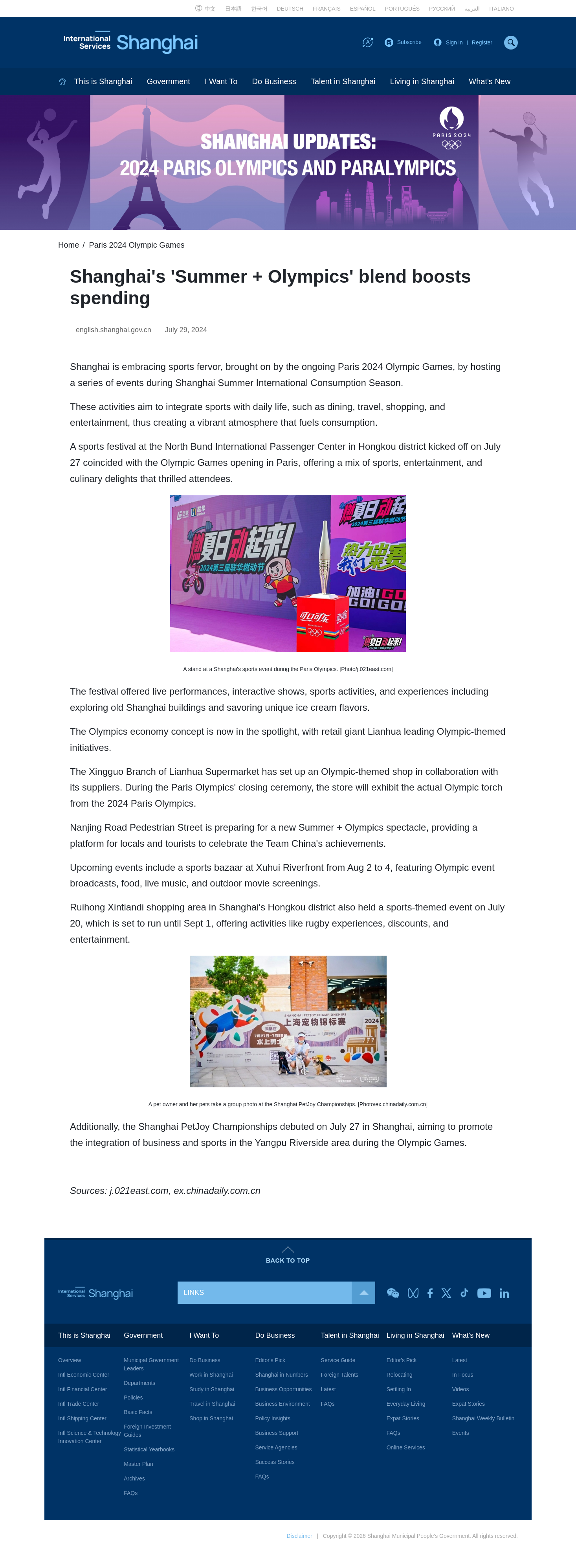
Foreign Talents (339, 1375)
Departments (139, 1383)
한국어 (259, 9)
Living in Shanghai (422, 81)
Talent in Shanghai (343, 81)
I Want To (221, 81)
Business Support (276, 1433)
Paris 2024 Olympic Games (136, 245)
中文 (205, 8)
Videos (460, 1389)
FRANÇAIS (327, 9)
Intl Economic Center (83, 1375)
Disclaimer (299, 1536)
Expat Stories (403, 1418)
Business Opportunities (283, 1389)
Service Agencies (276, 1447)
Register (482, 42)
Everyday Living (406, 1404)
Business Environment (282, 1404)
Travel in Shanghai (212, 1404)
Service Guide (338, 1360)
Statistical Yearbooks (149, 1449)
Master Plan (138, 1464)
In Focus (462, 1375)
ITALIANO (501, 9)
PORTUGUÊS (402, 9)
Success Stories (274, 1462)
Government (168, 81)
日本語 (233, 9)
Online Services (406, 1447)
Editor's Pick (270, 1360)
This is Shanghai (103, 81)
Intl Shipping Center (82, 1418)
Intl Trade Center (78, 1404)
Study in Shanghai (211, 1389)
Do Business (274, 81)
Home (68, 245)
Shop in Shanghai (211, 1418)
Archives (134, 1478)
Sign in (454, 42)
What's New (489, 81)
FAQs (131, 1493)
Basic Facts (138, 1412)
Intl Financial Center (82, 1389)
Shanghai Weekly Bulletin (483, 1418)
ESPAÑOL (363, 9)
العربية (472, 9)
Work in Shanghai (211, 1375)
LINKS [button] (279, 1293)
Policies (133, 1397)
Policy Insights (272, 1418)
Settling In (399, 1389)
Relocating (400, 1375)
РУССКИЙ (442, 9)
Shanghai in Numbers (281, 1375)
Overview (69, 1360)
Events (460, 1433)
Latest (328, 1389)
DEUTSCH (290, 9)
